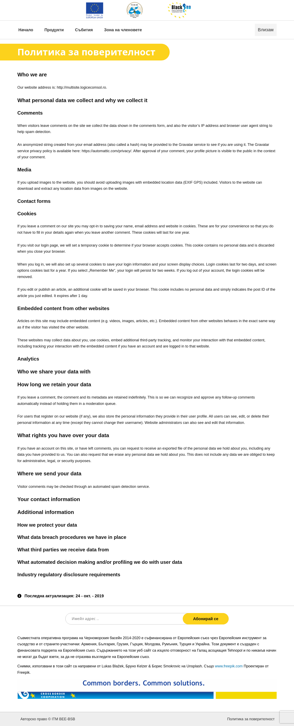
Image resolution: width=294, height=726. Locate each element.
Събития (84, 30)
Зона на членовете (123, 30)
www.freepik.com (229, 666)
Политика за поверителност (251, 719)
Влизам (266, 29)
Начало (25, 30)
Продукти (54, 30)
